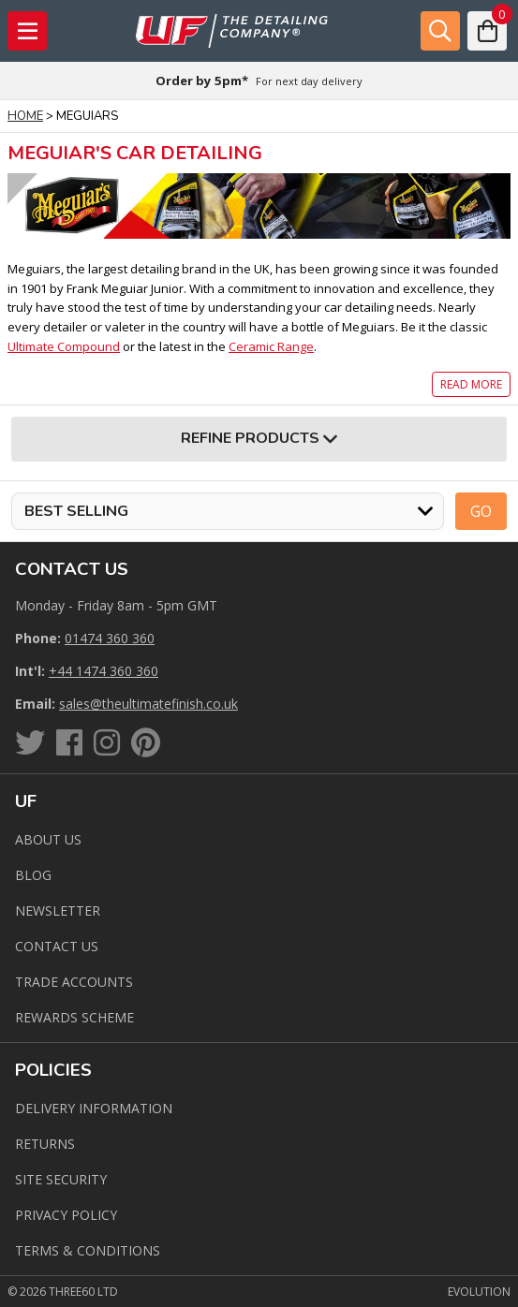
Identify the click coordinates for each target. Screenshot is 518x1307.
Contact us (56, 946)
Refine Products (259, 439)
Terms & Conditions (87, 1250)
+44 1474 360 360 (103, 671)
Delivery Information (93, 1108)
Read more (471, 384)
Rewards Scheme (74, 1017)
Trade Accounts (74, 982)
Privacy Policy (66, 1215)
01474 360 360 (110, 638)
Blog (33, 875)
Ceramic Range (271, 346)
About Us (48, 839)
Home (25, 116)
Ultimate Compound (63, 346)
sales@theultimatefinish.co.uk (148, 703)
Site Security (61, 1179)
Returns (45, 1144)
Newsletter (57, 910)
